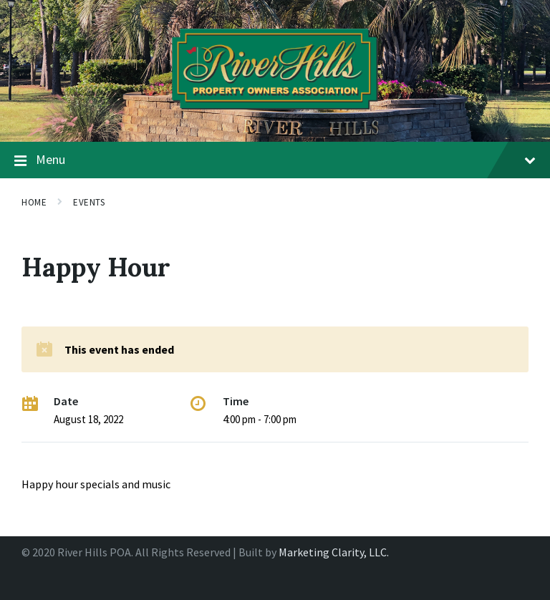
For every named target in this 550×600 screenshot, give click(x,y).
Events (89, 202)
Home (34, 202)
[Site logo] (275, 114)
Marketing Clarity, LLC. (334, 552)
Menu (275, 160)
